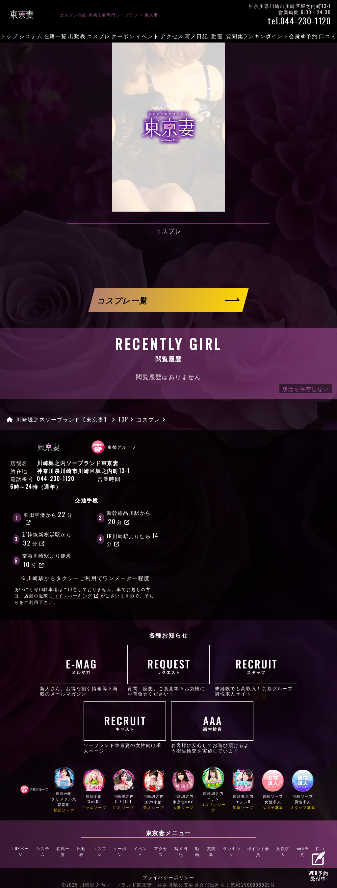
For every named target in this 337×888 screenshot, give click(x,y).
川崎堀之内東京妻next (183, 790)
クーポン (123, 36)
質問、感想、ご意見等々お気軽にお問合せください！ (168, 670)
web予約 (307, 36)
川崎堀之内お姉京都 (153, 790)
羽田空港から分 (48, 517)
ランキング (257, 36)
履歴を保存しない (305, 389)
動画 (217, 36)
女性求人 (280, 846)
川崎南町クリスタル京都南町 (64, 790)
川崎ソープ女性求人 (273, 790)
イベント (147, 36)
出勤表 (77, 36)
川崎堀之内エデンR (243, 790)
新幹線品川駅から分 (129, 517)
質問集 (235, 36)
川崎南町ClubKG (94, 790)
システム (30, 36)
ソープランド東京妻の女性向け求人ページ (125, 727)
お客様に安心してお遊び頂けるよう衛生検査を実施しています (212, 727)
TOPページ (23, 846)
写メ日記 (196, 36)
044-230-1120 (56, 479)
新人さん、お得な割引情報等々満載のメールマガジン (81, 670)
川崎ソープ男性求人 (302, 790)
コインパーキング (76, 595)
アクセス (172, 36)
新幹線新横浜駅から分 (47, 539)
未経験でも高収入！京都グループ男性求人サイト (256, 670)
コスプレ (98, 36)
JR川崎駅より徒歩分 (133, 539)
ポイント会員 (283, 36)
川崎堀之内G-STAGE (123, 790)
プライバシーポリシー (168, 867)
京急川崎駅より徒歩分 (47, 560)
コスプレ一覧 (122, 300)
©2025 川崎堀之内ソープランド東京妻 (107, 875)
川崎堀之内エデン (213, 790)
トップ (9, 36)
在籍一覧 (55, 36)
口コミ (327, 36)
